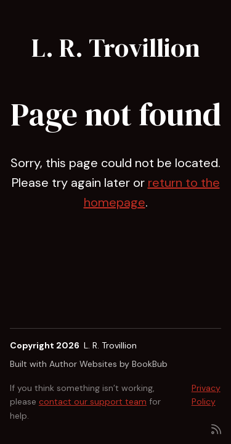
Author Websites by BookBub (108, 363)
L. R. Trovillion (115, 47)
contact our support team (93, 401)
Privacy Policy (206, 394)
